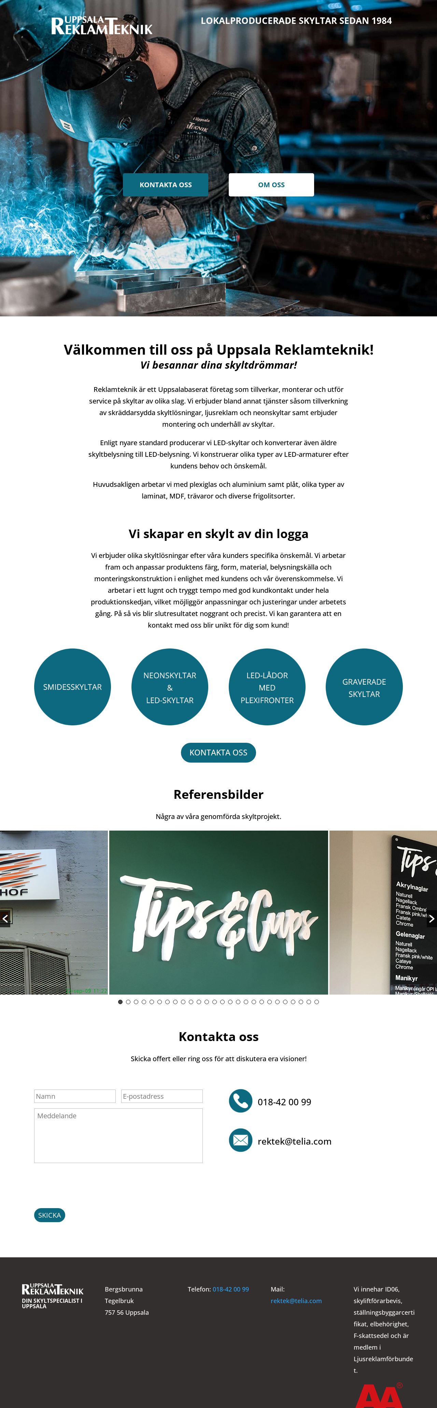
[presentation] (86, 1181)
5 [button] (152, 999)
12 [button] (207, 999)
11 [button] (199, 999)
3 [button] (136, 999)
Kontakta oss (166, 184)
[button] (5, 916)
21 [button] (277, 999)
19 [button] (261, 999)
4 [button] (144, 999)
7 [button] (167, 999)
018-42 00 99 (284, 1099)
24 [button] (301, 999)
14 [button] (222, 999)
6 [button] (159, 999)
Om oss (271, 184)
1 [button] (120, 999)
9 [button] (183, 999)
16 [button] (238, 999)
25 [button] (309, 999)
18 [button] (254, 999)
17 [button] (246, 999)
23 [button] (293, 999)
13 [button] (214, 999)
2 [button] (128, 999)
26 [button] (316, 999)
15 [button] (230, 999)
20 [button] (269, 999)
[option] (218, 911)
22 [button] (285, 999)
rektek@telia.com (295, 1139)
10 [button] (191, 999)
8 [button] (175, 999)
